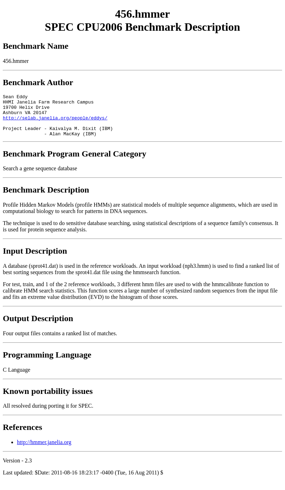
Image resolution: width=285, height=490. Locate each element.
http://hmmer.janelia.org (44, 451)
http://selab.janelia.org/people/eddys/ (55, 123)
